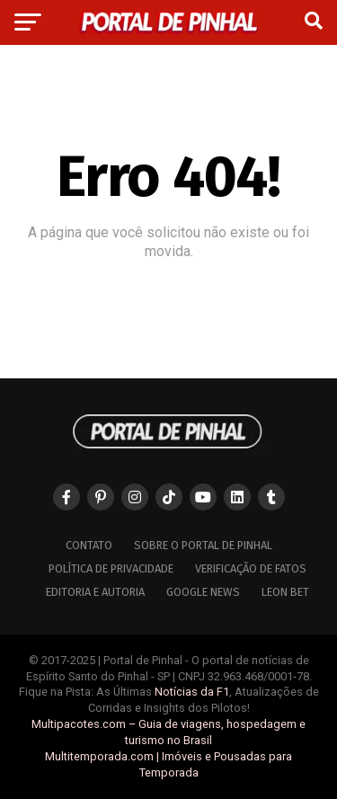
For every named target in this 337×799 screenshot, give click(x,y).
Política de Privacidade (111, 568)
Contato (89, 545)
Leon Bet (285, 592)
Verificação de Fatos (250, 568)
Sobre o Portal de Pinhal (203, 545)
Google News (203, 592)
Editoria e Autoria (95, 592)
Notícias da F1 (192, 691)
